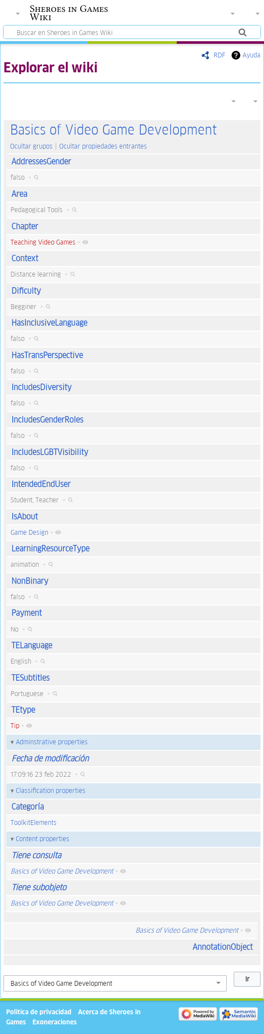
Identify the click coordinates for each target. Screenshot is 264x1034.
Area (19, 194)
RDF (219, 55)
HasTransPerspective (47, 355)
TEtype (23, 710)
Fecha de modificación (50, 758)
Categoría (27, 807)
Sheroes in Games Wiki (69, 13)
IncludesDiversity (41, 387)
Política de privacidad (38, 1012)
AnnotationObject (223, 947)
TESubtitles (30, 678)
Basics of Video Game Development (113, 130)
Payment (26, 613)
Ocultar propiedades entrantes (103, 146)
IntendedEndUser (41, 484)
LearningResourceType (50, 549)
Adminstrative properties (52, 742)
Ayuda (251, 55)
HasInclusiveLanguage (49, 323)
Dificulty (26, 291)
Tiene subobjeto (38, 887)
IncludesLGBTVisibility (49, 452)
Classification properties (51, 790)
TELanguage (31, 645)
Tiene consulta (36, 855)
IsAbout (24, 517)
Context (24, 258)
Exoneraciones (54, 1022)
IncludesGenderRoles (47, 420)
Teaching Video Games (43, 242)
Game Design (29, 532)
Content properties (42, 839)
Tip (15, 725)
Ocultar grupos (31, 146)
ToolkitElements (34, 822)
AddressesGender (41, 161)
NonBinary (29, 581)
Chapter (24, 226)
